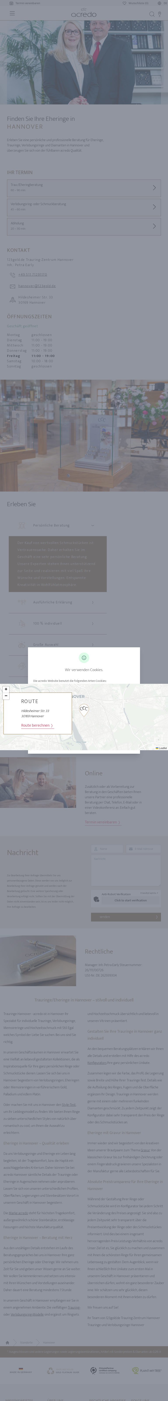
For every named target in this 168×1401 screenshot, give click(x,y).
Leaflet (161, 748)
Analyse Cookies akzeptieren (58, 744)
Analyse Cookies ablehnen (110, 744)
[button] (84, 710)
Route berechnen (36, 725)
